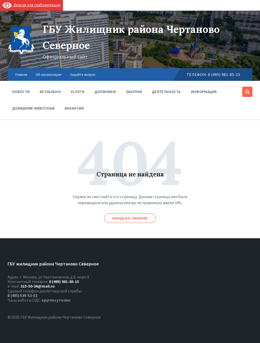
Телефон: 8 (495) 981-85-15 (213, 74)
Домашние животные (33, 108)
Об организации (48, 74)
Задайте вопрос (83, 74)
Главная (21, 74)
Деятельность (166, 93)
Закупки (134, 91)
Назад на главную (130, 218)
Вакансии (74, 108)
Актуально (50, 91)
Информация (204, 93)
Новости (21, 93)
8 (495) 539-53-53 (22, 295)
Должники (105, 93)
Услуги (78, 93)
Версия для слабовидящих (31, 4)
